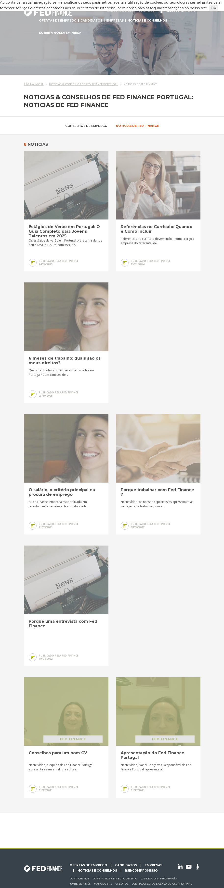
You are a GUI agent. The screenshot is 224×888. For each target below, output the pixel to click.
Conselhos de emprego (86, 126)
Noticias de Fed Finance (137, 126)
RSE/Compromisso (141, 870)
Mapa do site (103, 883)
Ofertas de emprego (58, 20)
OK (213, 8)
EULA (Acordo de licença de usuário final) (162, 883)
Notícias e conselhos (147, 20)
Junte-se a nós (80, 883)
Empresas (115, 20)
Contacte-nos (79, 878)
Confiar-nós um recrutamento (115, 878)
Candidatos (91, 20)
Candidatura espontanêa (159, 878)
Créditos (122, 883)
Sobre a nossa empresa (60, 33)
